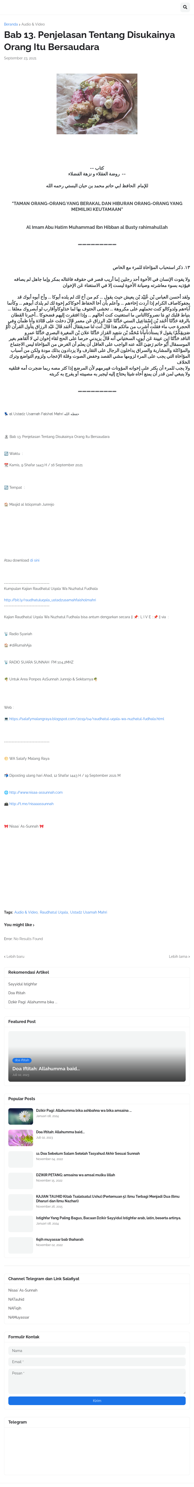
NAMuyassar (18, 1317)
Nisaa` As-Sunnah (22, 1290)
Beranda (11, 24)
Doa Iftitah (16, 993)
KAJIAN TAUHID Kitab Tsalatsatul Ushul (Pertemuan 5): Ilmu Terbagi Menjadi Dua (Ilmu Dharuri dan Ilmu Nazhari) (108, 1198)
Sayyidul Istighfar (22, 984)
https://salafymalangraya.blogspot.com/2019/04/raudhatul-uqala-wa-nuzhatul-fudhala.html (86, 719)
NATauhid (16, 1299)
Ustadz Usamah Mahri (88, 912)
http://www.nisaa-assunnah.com (36, 792)
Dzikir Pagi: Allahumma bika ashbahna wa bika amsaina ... (84, 1110)
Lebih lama (178, 957)
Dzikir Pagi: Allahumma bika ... (32, 1002)
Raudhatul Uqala (54, 912)
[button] (185, 7)
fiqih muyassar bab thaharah (59, 1239)
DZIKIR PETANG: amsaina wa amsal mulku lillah (75, 1175)
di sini (34, 560)
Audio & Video (33, 24)
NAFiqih (14, 1308)
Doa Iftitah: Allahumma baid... (60, 1132)
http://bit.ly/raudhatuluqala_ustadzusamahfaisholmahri (50, 600)
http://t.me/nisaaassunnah (31, 804)
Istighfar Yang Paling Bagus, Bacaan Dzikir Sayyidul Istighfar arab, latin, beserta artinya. (108, 1218)
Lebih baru (15, 957)
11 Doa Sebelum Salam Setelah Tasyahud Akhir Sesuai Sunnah (88, 1153)
